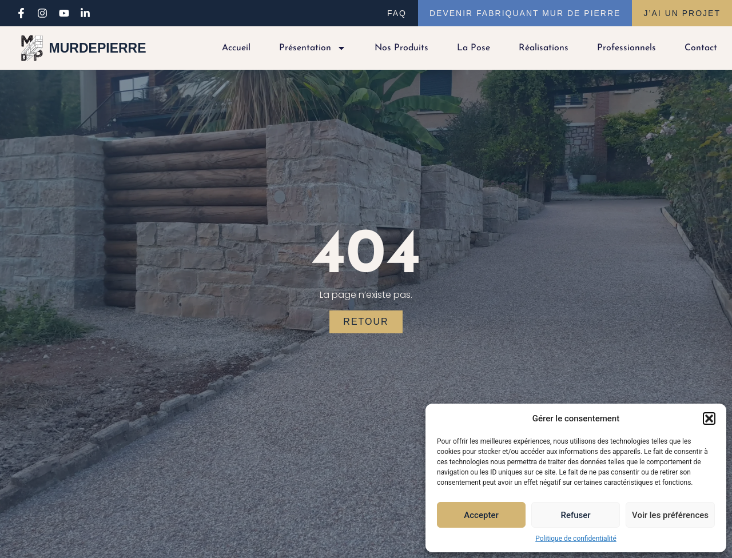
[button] (709, 418)
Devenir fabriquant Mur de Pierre (524, 13)
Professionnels (626, 48)
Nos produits (401, 48)
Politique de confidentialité (575, 539)
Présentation (312, 48)
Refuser (575, 515)
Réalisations (543, 48)
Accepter (481, 515)
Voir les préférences (670, 515)
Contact (701, 48)
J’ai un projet (682, 13)
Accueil (236, 48)
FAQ (397, 13)
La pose (473, 48)
